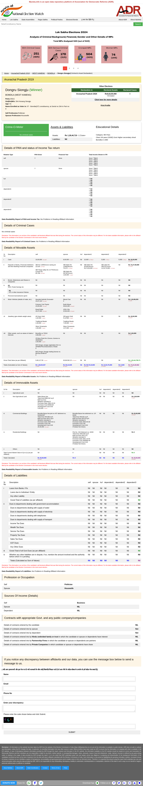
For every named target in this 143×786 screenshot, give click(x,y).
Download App (88, 783)
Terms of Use (56, 768)
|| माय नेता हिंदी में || (87, 20)
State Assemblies (28, 20)
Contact (45, 768)
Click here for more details (106, 100)
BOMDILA (51, 73)
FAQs (65, 768)
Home (4, 20)
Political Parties (57, 20)
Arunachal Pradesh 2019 (20, 73)
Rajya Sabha (43, 20)
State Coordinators (33, 768)
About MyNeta (135, 20)
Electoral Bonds (72, 20)
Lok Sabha (14, 20)
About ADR (123, 20)
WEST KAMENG (38, 73)
